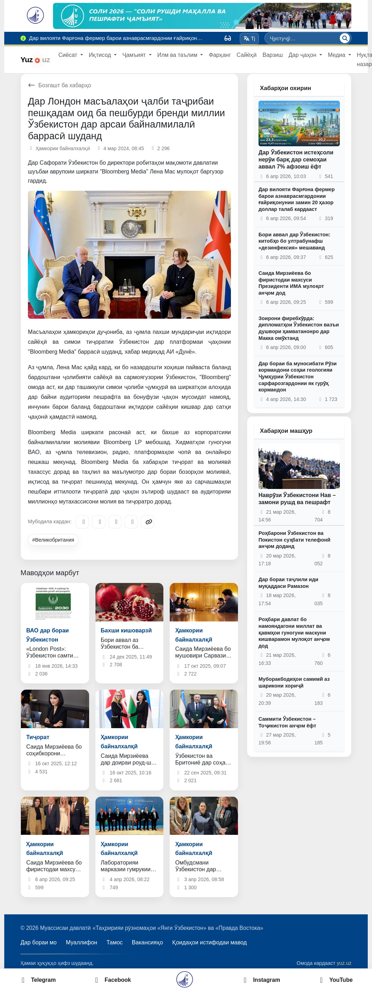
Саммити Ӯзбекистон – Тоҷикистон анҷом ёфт (287, 722)
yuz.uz (344, 963)
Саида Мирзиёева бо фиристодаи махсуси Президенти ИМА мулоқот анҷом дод (291, 283)
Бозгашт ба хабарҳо (59, 85)
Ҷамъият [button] (134, 55)
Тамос (114, 942)
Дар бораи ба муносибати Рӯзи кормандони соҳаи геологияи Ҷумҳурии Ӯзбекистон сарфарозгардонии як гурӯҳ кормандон (297, 377)
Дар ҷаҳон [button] (303, 55)
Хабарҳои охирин (285, 88)
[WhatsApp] (131, 522)
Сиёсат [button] (68, 55)
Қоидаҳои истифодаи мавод (209, 942)
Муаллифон (81, 942)
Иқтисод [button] (100, 55)
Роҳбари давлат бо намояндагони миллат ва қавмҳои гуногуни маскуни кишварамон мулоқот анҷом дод (294, 633)
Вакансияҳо (147, 942)
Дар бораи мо (39, 942)
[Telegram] (82, 522)
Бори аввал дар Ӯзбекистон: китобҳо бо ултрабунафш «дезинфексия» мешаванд (294, 241)
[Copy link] (147, 522)
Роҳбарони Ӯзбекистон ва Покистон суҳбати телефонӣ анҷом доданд (294, 539)
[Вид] (227, 38)
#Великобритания (53, 540)
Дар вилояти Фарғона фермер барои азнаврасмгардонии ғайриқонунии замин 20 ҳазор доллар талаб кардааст (296, 199)
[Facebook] (98, 522)
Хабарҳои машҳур (286, 430)
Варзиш (272, 55)
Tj (249, 38)
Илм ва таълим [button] (178, 55)
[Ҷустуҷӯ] (345, 38)
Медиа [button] (337, 55)
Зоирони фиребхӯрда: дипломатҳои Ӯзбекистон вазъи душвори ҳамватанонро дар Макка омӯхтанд (298, 328)
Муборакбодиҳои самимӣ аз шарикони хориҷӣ (294, 682)
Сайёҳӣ (247, 55)
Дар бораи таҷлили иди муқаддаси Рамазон (288, 583)
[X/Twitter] (115, 522)
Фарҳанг (220, 55)
